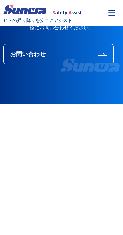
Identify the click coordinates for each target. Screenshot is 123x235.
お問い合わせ (28, 54)
